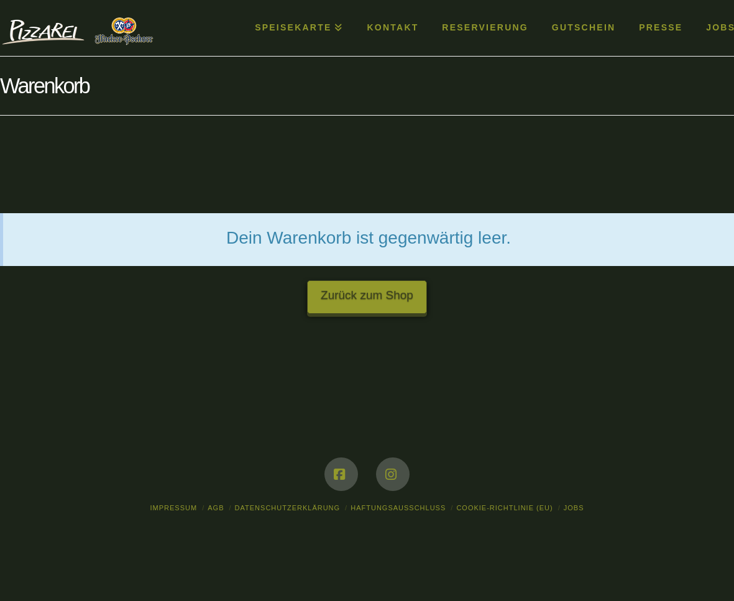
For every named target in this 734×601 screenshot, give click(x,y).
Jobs (574, 508)
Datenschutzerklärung (288, 508)
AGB (216, 508)
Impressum (174, 508)
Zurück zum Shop (367, 294)
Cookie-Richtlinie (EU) (504, 508)
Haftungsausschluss (398, 508)
